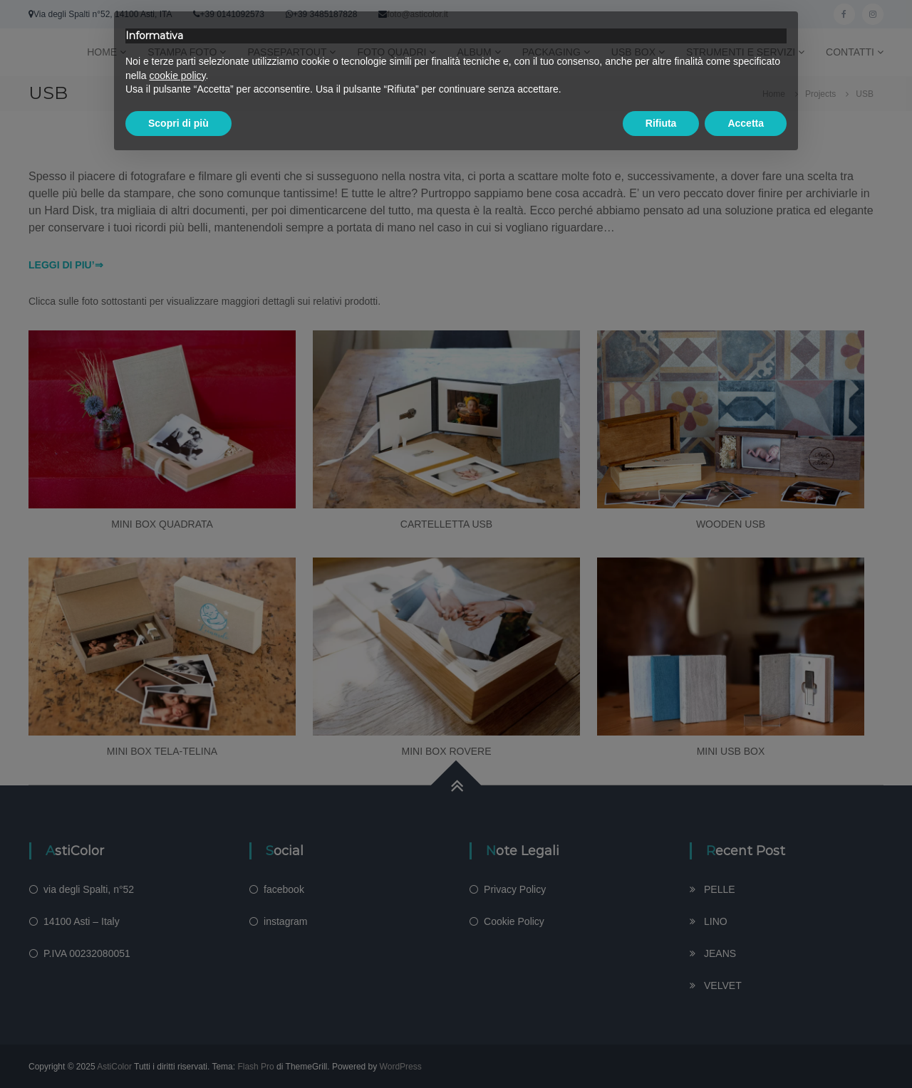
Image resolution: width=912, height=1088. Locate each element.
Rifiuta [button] (661, 123)
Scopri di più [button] (178, 123)
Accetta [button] (745, 123)
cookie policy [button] (177, 75)
